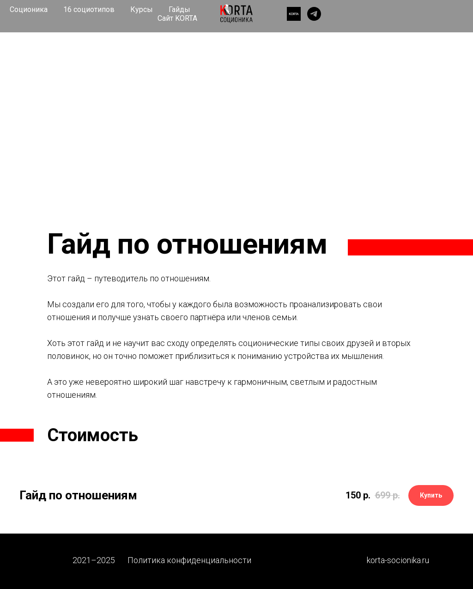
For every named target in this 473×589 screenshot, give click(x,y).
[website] (294, 14)
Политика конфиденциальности (189, 560)
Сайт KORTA (177, 18)
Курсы (141, 9)
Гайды (179, 9)
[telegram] (314, 14)
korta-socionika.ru (398, 560)
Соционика (29, 9)
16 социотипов (89, 9)
